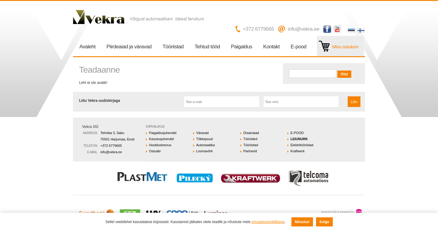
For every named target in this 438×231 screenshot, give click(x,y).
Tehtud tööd (207, 47)
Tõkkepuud (204, 139)
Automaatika (205, 145)
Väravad (202, 133)
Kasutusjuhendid (161, 139)
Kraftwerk (297, 151)
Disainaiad (251, 133)
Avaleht (87, 47)
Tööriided (250, 139)
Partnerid (250, 151)
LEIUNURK (299, 139)
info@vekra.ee (303, 29)
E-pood (299, 47)
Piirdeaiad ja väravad (128, 47)
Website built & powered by (337, 211)
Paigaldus (241, 47)
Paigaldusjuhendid (162, 133)
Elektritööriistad (301, 145)
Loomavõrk (204, 151)
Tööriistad (173, 47)
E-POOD (297, 133)
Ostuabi (155, 151)
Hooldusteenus (160, 145)
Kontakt (271, 47)
